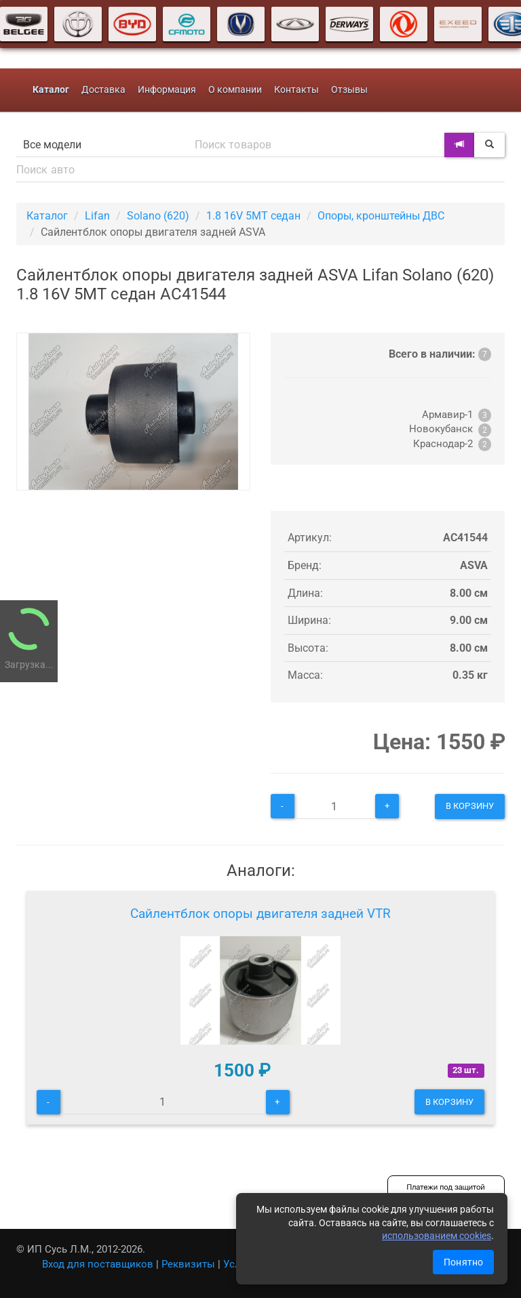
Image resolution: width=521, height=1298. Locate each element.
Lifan (97, 215)
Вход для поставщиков (97, 1264)
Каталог (47, 215)
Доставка (103, 90)
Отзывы (349, 90)
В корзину (470, 806)
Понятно (463, 1262)
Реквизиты (188, 1264)
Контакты (296, 90)
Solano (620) (158, 215)
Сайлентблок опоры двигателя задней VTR (260, 913)
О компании (235, 90)
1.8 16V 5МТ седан (253, 215)
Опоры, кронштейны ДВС (380, 215)
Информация (167, 90)
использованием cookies (436, 1235)
